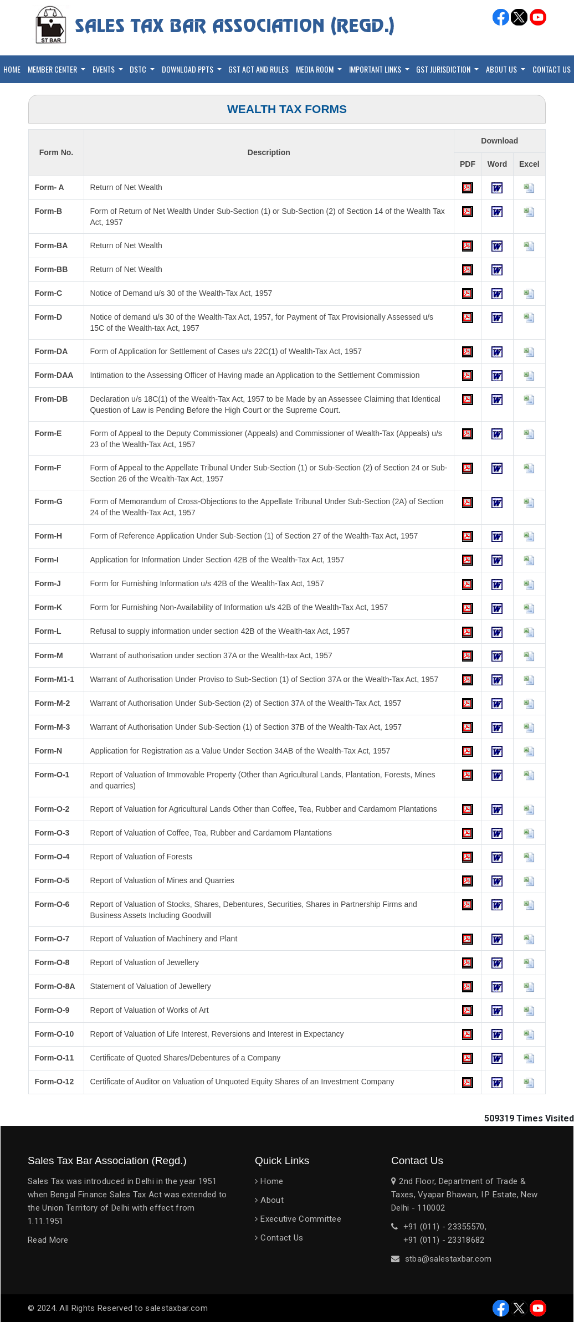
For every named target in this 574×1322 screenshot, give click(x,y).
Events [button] (104, 69)
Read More (48, 1240)
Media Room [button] (315, 69)
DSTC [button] (139, 69)
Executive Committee (300, 1219)
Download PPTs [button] (188, 69)
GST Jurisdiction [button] (444, 69)
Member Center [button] (53, 69)
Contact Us (551, 69)
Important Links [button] (376, 69)
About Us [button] (502, 69)
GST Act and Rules (258, 69)
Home (11, 69)
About (272, 1200)
